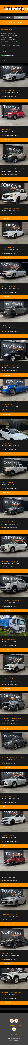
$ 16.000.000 (5, 375)
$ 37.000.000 (5, 610)
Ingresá (10, 14)
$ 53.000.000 (5, 767)
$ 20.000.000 (5, 257)
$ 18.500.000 (5, 689)
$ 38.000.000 (5, 728)
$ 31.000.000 (5, 179)
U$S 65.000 (5, 650)
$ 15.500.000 (5, 806)
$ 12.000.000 (5, 297)
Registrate (19, 14)
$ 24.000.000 (5, 140)
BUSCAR (20, 17)
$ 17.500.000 (5, 846)
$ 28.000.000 (5, 924)
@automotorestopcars (13, 45)
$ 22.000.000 (5, 100)
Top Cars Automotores (9, 96)
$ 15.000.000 (5, 218)
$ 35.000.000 (5, 1003)
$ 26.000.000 (5, 532)
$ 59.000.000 (5, 336)
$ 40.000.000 (6, 414)
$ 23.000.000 (5, 453)
